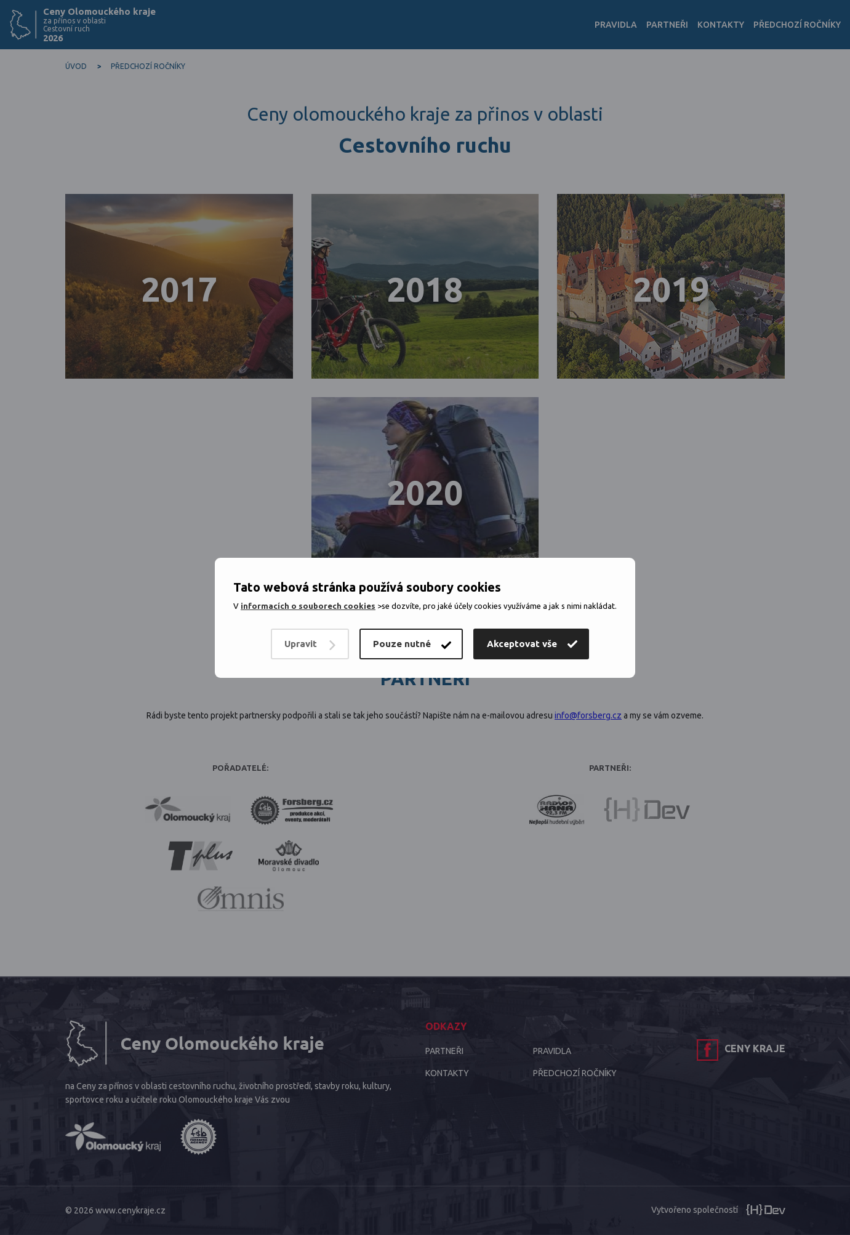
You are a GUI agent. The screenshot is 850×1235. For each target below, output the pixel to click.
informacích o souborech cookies (308, 605)
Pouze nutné (402, 643)
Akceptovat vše (522, 643)
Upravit (300, 643)
